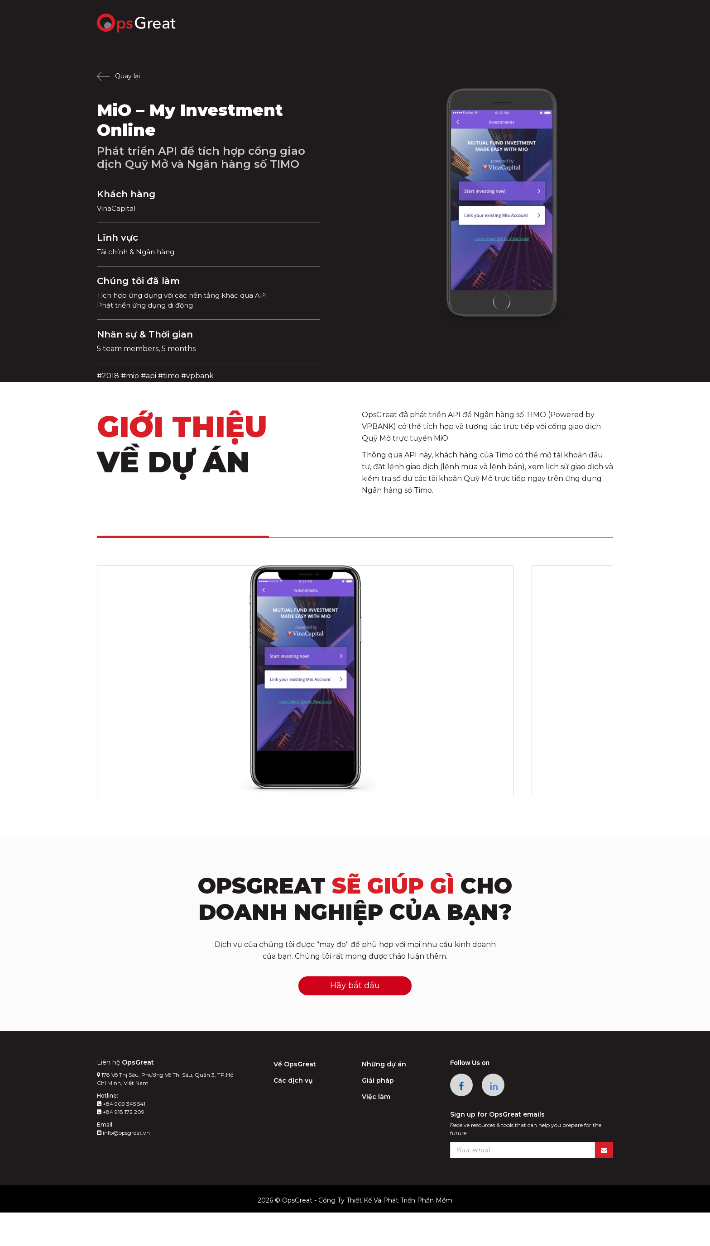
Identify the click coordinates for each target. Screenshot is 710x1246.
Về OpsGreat (294, 1098)
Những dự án (384, 1098)
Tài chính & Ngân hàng (138, 251)
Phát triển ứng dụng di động (149, 305)
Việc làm (376, 1130)
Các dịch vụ (293, 1114)
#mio (130, 375)
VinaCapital (117, 208)
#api (148, 375)
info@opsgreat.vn (123, 1166)
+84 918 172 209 (120, 1145)
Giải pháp (378, 1114)
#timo (168, 375)
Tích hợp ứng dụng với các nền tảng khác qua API (188, 295)
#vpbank (197, 375)
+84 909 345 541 (121, 1137)
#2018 (108, 375)
